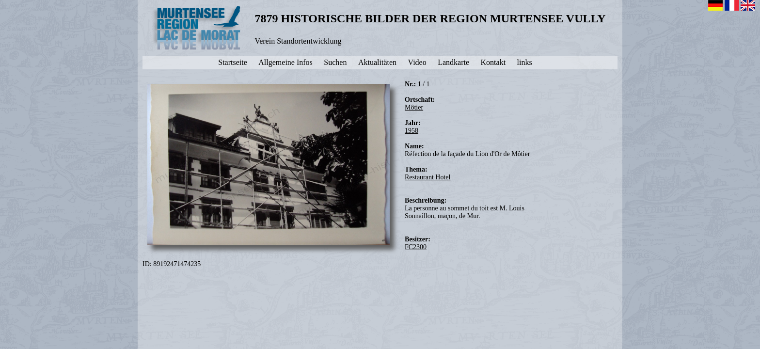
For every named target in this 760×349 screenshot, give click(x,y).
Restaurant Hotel (427, 177)
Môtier (414, 107)
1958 (411, 130)
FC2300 (416, 247)
